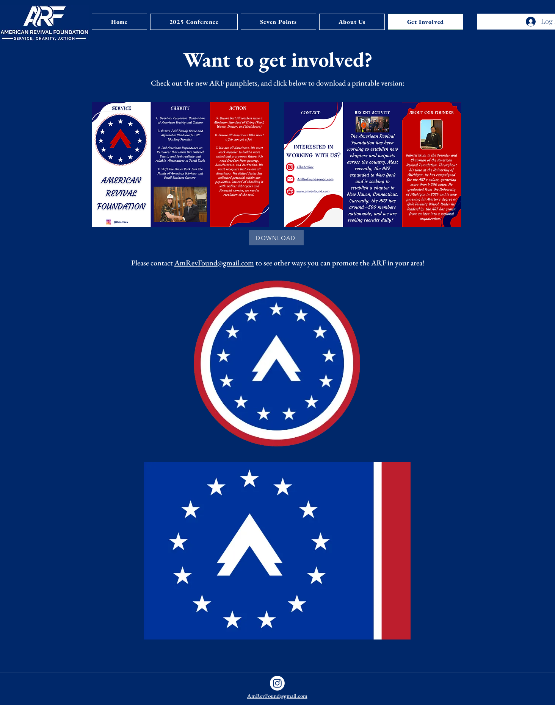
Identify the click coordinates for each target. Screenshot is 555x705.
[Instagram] (277, 683)
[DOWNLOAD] (276, 237)
